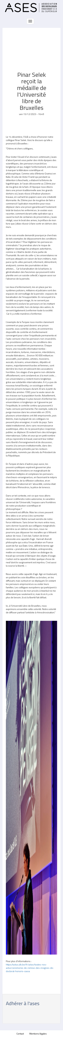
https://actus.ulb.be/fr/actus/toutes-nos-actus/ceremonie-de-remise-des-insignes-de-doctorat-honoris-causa (30, 968)
